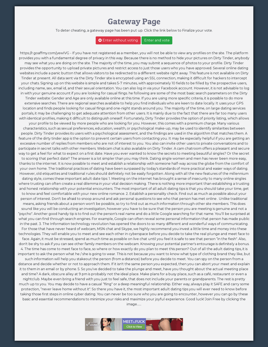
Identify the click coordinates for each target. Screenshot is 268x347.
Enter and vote (157, 40)
